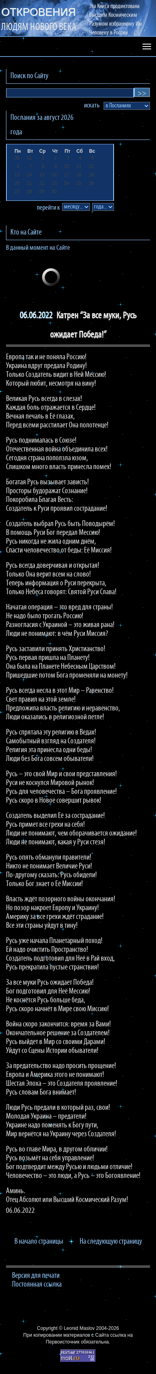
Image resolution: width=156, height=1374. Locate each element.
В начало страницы (38, 1242)
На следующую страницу (111, 1242)
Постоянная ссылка (37, 1285)
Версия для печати (36, 1276)
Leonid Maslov (79, 1328)
